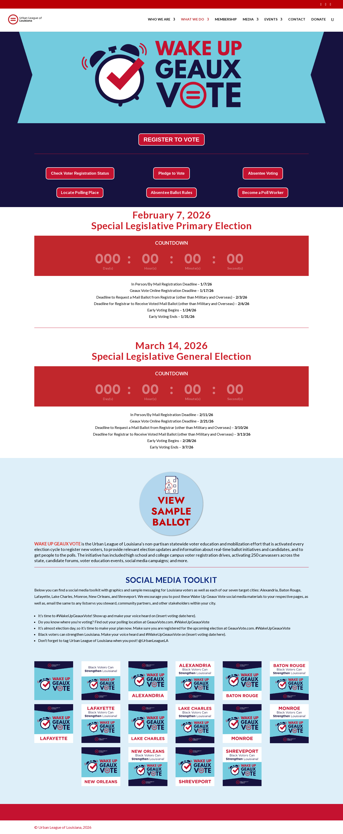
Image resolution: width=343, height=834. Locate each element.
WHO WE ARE (159, 19)
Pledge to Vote (171, 173)
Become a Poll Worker (263, 192)
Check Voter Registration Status (80, 173)
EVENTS (270, 19)
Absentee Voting (263, 173)
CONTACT (296, 19)
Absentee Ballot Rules (171, 192)
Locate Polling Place (80, 192)
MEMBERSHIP (226, 19)
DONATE (318, 19)
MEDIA (248, 19)
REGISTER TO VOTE (171, 139)
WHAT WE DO (192, 19)
